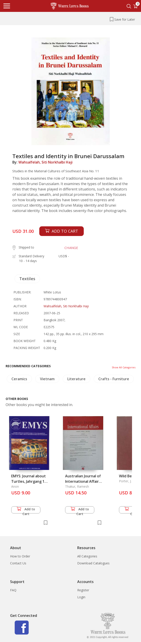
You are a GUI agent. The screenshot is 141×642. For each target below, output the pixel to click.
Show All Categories (123, 367)
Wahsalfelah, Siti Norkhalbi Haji (45, 162)
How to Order (20, 556)
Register (83, 590)
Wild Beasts (129, 476)
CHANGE (71, 247)
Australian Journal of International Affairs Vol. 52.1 (83, 481)
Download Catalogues (93, 563)
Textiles (27, 278)
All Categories (87, 556)
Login (81, 597)
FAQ (13, 590)
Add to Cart (26, 510)
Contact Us (18, 563)
